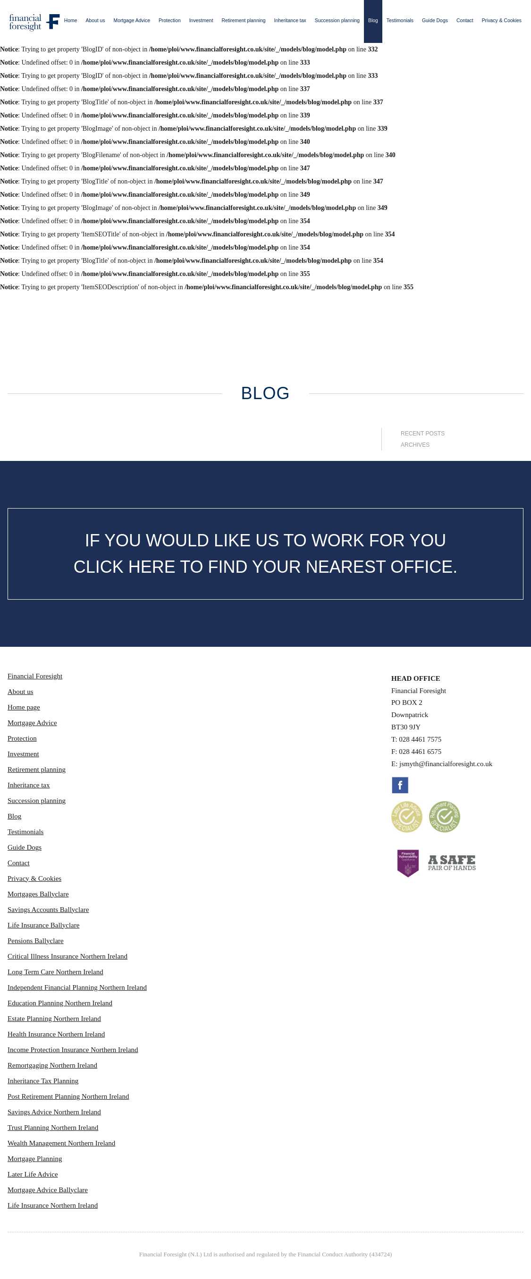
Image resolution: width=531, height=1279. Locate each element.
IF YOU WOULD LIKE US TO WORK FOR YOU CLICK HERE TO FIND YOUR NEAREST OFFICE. (265, 554)
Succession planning (337, 20)
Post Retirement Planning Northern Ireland (68, 1096)
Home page (24, 707)
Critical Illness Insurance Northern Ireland (67, 956)
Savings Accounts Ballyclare (48, 909)
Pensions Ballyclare (36, 941)
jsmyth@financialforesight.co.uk (445, 764)
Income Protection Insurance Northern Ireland (73, 1049)
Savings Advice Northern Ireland (54, 1112)
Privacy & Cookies (502, 20)
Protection (170, 20)
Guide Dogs (435, 20)
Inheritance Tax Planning (43, 1081)
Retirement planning (244, 20)
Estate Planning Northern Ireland (54, 1018)
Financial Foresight (35, 676)
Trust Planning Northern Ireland (53, 1127)
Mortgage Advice (132, 20)
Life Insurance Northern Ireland (53, 1205)
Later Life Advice (33, 1174)
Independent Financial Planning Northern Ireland (77, 987)
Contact (464, 20)
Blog (373, 20)
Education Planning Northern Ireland (60, 1003)
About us (95, 20)
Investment (201, 20)
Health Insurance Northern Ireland (56, 1034)
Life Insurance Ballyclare (43, 925)
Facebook (400, 785)
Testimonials (400, 20)
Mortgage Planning (35, 1158)
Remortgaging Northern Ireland (52, 1065)
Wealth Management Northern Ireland (61, 1143)
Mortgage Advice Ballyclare (48, 1190)
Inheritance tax (290, 20)
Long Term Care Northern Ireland (55, 972)
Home (70, 20)
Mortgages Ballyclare (38, 894)
